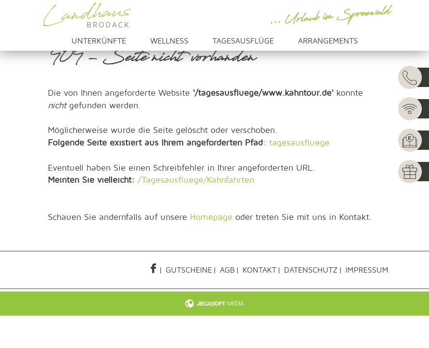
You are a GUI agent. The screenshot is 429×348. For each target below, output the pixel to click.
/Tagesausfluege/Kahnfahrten (196, 180)
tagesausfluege (299, 142)
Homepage (211, 217)
